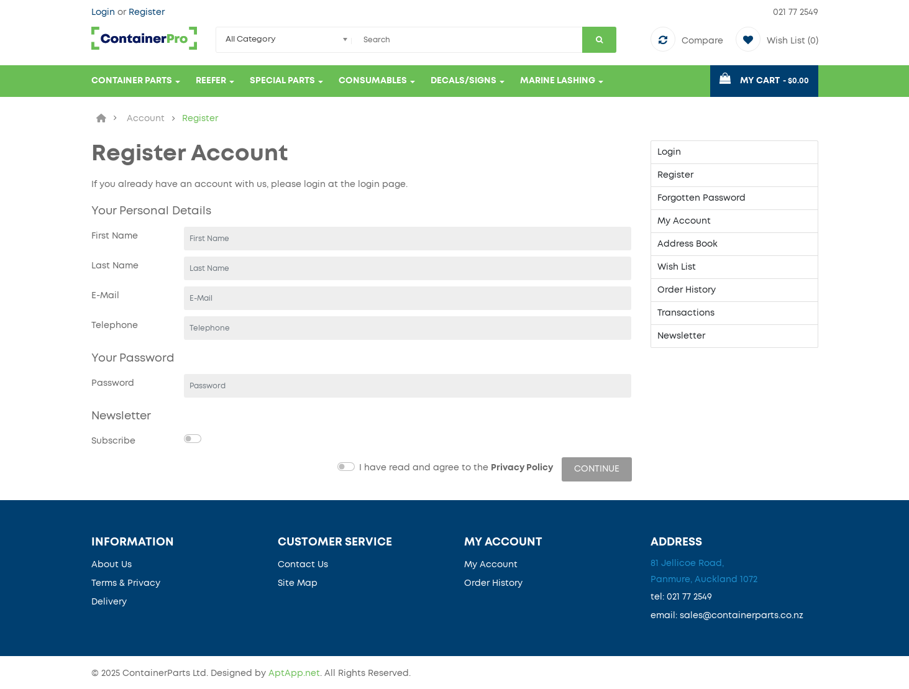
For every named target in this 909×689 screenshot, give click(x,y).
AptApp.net (294, 673)
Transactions (686, 313)
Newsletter (681, 336)
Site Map (297, 583)
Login (104, 12)
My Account (684, 221)
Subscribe (113, 441)
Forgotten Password (701, 198)
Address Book (687, 244)
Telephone (114, 325)
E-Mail (105, 295)
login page (382, 184)
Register (147, 12)
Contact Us (303, 564)
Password (112, 383)
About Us (111, 564)
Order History (686, 290)
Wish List (676, 267)
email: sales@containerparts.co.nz (727, 615)
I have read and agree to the (456, 467)
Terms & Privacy (125, 583)
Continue (596, 469)
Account (146, 118)
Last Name (115, 266)
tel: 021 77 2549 (681, 597)
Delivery (109, 602)
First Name (114, 236)
